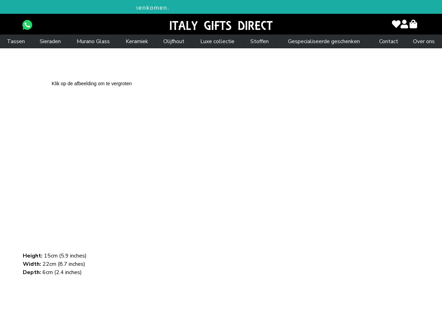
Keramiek (137, 41)
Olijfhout (173, 41)
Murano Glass (93, 41)
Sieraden (50, 41)
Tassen (16, 41)
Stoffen (259, 41)
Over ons (424, 41)
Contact (388, 41)
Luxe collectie (217, 41)
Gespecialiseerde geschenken (324, 41)
